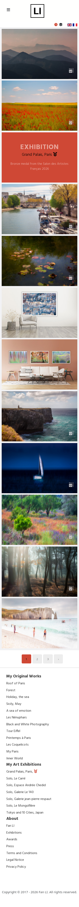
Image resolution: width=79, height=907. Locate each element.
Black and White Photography (27, 724)
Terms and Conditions (21, 853)
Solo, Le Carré (15, 778)
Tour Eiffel (13, 731)
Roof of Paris (15, 683)
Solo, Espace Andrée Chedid (26, 785)
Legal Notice (15, 860)
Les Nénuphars (16, 717)
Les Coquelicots (17, 744)
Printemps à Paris (18, 738)
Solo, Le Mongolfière (20, 806)
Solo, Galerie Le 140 (20, 792)
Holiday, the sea (17, 697)
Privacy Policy (16, 867)
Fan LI (10, 826)
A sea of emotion (18, 711)
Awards (11, 839)
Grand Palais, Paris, (20, 771)
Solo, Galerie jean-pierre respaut (28, 799)
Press (10, 846)
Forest (10, 690)
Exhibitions (14, 832)
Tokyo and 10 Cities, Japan (24, 812)
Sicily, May (13, 704)
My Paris (12, 751)
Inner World (14, 758)
